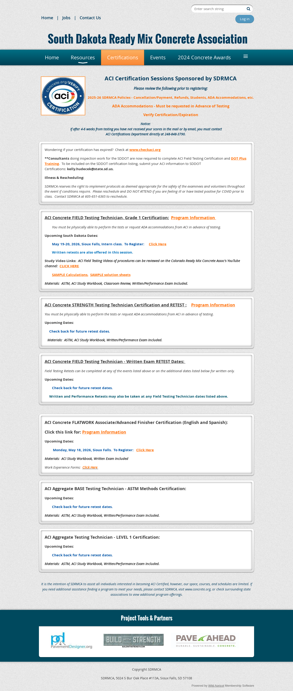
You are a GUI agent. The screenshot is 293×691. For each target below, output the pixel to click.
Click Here (89, 467)
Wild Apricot (216, 685)
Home (47, 17)
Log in (245, 18)
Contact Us (90, 17)
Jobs (66, 17)
